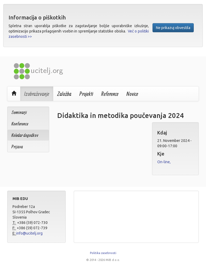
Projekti (86, 94)
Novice (132, 94)
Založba (64, 94)
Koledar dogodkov (24, 135)
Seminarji (19, 112)
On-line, (164, 162)
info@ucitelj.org (29, 233)
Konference (19, 123)
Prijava (17, 146)
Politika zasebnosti (103, 253)
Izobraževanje (36, 94)
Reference (109, 94)
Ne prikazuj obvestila (173, 28)
